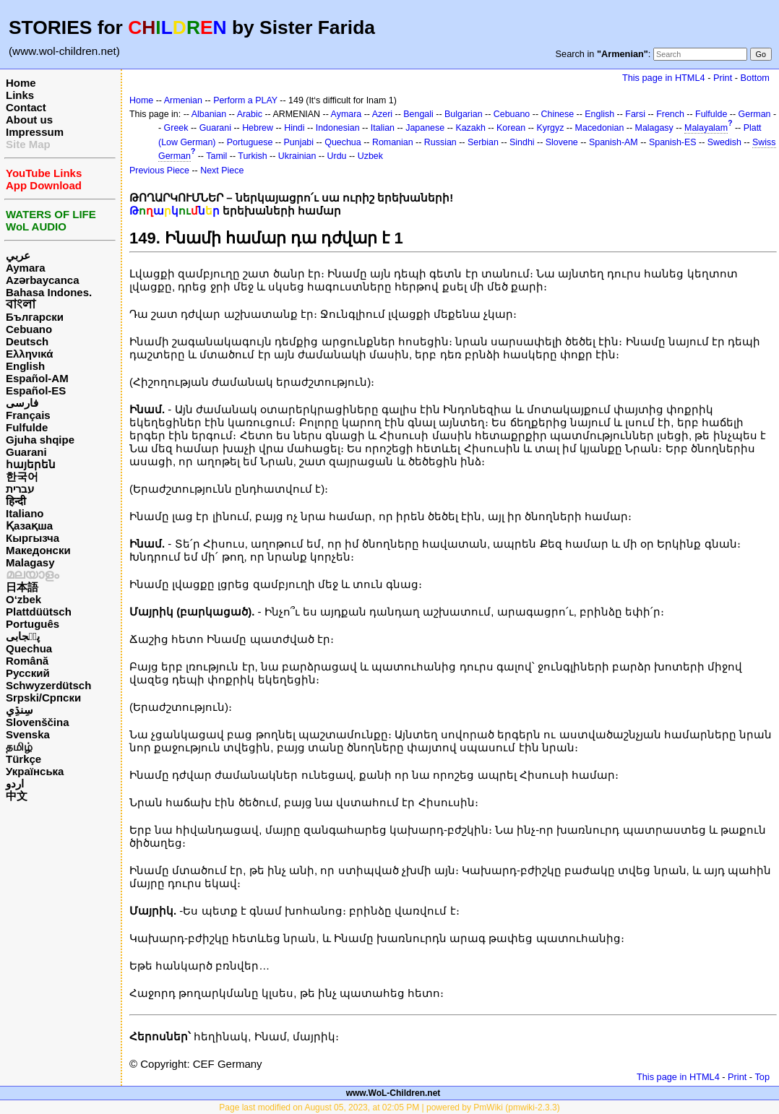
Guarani (26, 452)
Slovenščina (37, 722)
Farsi (635, 114)
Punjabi (299, 142)
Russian (440, 142)
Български (35, 317)
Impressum (35, 132)
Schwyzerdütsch (48, 685)
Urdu (337, 156)
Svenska (28, 734)
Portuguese (250, 142)
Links (20, 95)
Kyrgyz (550, 128)
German (755, 114)
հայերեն (31, 464)
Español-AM (37, 378)
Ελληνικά (29, 353)
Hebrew (257, 128)
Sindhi (522, 142)
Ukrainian (297, 156)
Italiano (25, 513)
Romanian (392, 142)
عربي (18, 255)
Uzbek (370, 156)
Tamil (216, 156)
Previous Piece (159, 170)
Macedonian (599, 128)
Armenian (183, 100)
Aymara (25, 268)
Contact (26, 107)
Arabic (249, 114)
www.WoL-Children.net (393, 1093)
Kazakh (470, 128)
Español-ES (36, 390)
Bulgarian (463, 114)
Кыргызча (32, 538)
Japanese (424, 128)
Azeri (382, 114)
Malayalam (706, 128)
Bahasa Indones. (49, 292)
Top (762, 1076)
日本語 (22, 587)
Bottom (755, 77)
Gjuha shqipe (40, 439)
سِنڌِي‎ (19, 710)
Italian (383, 128)
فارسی (22, 403)
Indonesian (338, 128)
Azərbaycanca (42, 280)
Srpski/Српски (43, 697)
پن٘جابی (23, 636)
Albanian (208, 114)
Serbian (483, 142)
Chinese (557, 114)
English (25, 366)
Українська (35, 771)
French (670, 114)
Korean (510, 128)
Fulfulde (27, 427)
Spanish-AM (613, 142)
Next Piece (222, 170)
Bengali (418, 114)
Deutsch (27, 341)
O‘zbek (23, 599)
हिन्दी (16, 501)
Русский (28, 673)
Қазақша (29, 525)
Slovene (562, 142)
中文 (16, 796)
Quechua (29, 648)
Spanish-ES (673, 142)
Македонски (38, 550)
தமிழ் (19, 746)
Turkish (252, 156)
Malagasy (30, 562)
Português (32, 624)
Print (722, 77)
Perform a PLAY (245, 100)
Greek (176, 128)
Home (21, 83)
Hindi (294, 128)
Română (27, 661)
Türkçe (23, 759)
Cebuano (29, 329)
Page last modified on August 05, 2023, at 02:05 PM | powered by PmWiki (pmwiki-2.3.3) (389, 1107)
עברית (20, 489)
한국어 (22, 476)
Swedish (724, 142)
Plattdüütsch (39, 611)
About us (29, 119)
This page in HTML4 (663, 77)
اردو (15, 783)
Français (28, 415)
